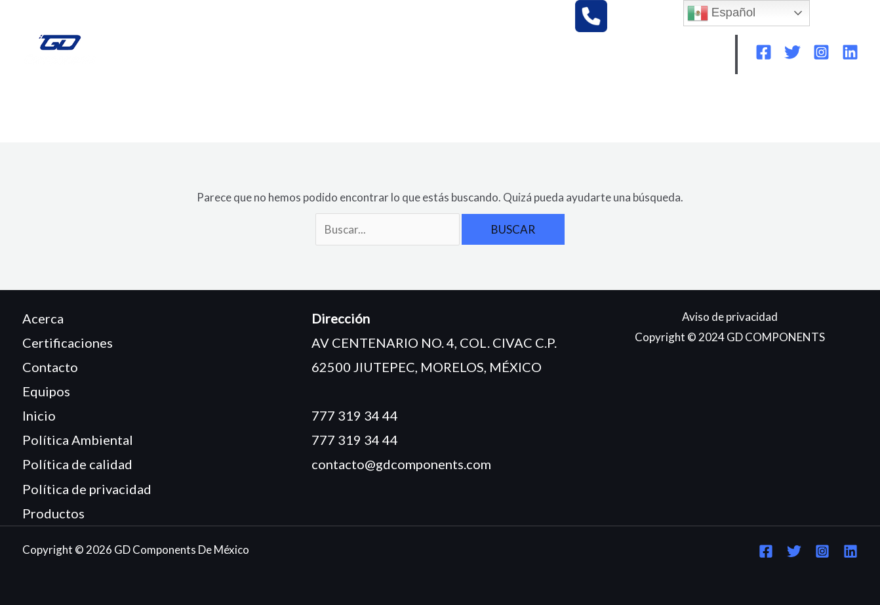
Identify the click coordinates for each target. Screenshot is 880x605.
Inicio (39, 415)
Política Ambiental (77, 440)
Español (721, 13)
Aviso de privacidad (730, 316)
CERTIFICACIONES (422, 112)
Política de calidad (77, 464)
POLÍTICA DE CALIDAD (691, 112)
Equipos (46, 391)
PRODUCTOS (316, 112)
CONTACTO (65, 132)
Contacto (50, 367)
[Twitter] (792, 52)
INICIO (51, 112)
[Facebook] (763, 52)
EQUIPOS (235, 112)
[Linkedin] (850, 52)
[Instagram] (821, 52)
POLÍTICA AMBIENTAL (552, 112)
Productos (53, 513)
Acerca (43, 318)
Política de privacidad (86, 489)
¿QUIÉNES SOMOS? (140, 112)
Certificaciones (67, 342)
